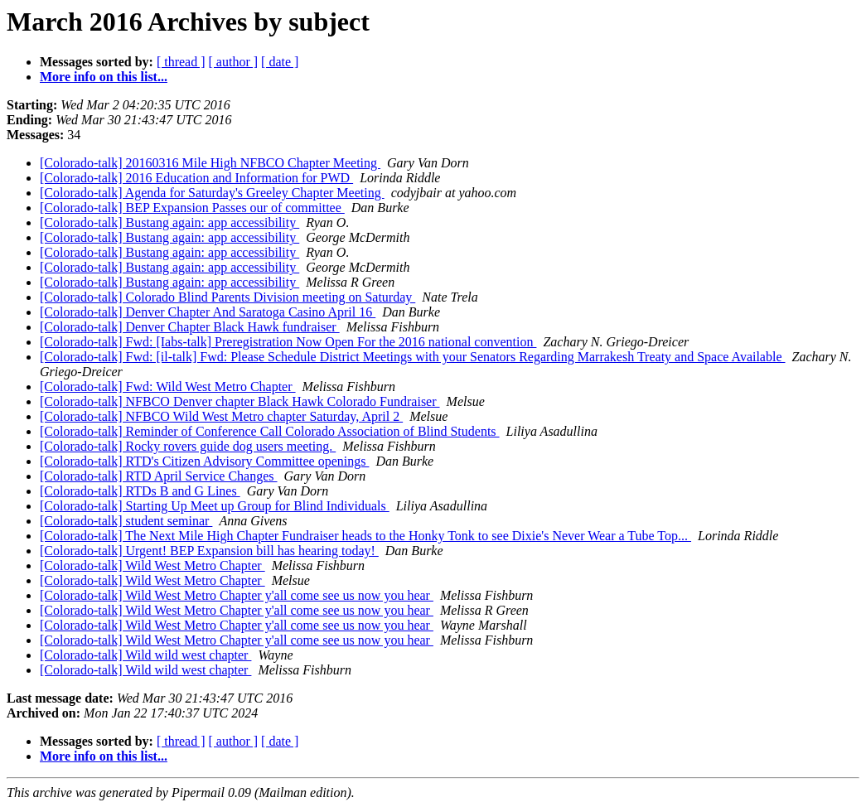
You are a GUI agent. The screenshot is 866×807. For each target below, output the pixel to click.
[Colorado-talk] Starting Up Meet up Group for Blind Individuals (214, 506)
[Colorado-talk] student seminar (126, 521)
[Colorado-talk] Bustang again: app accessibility (169, 222)
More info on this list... (103, 77)
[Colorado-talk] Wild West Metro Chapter (152, 565)
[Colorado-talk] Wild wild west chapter (145, 655)
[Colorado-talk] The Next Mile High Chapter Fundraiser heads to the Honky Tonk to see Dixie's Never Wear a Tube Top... (365, 536)
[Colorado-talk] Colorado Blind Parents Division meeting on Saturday (227, 297)
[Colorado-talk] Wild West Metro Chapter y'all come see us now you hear (236, 595)
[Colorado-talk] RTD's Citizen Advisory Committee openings (204, 461)
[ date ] (279, 62)
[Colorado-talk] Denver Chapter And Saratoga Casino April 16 (207, 312)
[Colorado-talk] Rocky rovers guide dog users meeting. (188, 446)
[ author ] (234, 62)
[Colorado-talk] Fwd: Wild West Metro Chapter (168, 386)
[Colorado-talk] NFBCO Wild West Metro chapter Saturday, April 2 (221, 416)
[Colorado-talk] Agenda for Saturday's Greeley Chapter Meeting (212, 193)
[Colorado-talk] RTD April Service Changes (159, 476)
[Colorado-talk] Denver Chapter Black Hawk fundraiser (190, 327)
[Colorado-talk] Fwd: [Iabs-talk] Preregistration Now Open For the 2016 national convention (288, 342)
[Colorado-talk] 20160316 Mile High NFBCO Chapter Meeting (210, 163)
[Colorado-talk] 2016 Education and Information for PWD (196, 178)
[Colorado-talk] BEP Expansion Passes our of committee (192, 208)
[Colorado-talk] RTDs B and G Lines (140, 491)
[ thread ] (181, 62)
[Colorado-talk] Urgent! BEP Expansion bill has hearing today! (209, 551)
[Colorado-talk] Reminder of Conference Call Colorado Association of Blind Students (270, 431)
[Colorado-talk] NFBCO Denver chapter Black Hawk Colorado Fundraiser (240, 401)
